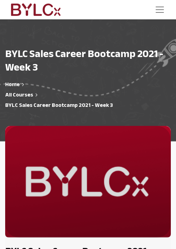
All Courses (19, 95)
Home (12, 84)
